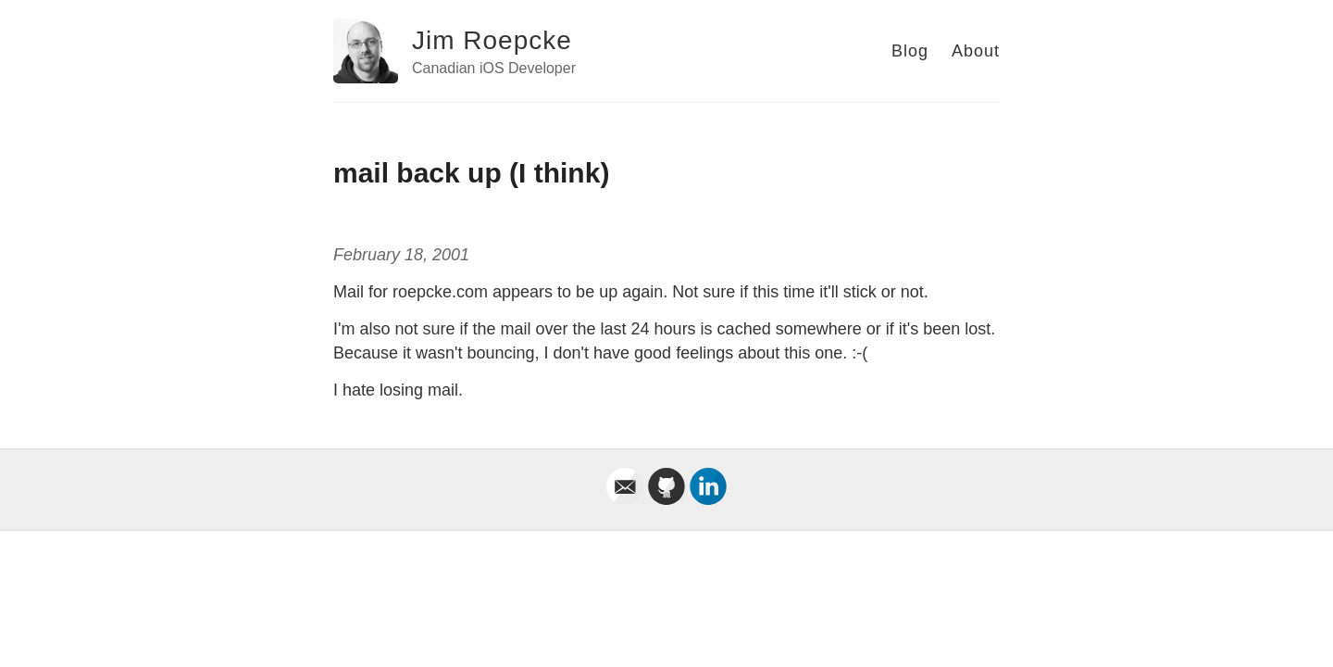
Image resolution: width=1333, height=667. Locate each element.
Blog (909, 51)
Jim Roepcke (492, 40)
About (976, 51)
